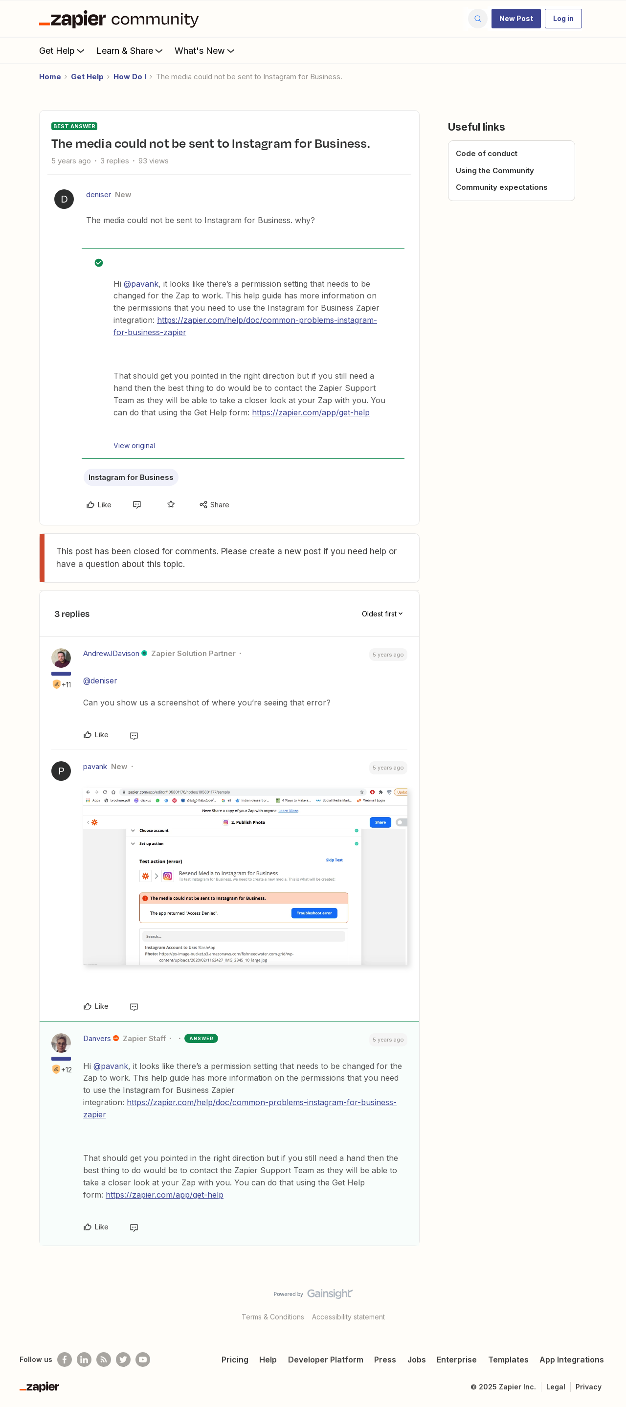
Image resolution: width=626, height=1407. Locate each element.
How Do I (129, 76)
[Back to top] (606, 1302)
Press (385, 1359)
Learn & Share (130, 50)
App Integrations (571, 1359)
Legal (555, 1387)
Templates (508, 1359)
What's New (206, 50)
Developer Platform (325, 1359)
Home (50, 76)
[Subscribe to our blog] (103, 1359)
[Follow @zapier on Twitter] (123, 1359)
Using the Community (495, 170)
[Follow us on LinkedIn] (84, 1359)
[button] (516, 18)
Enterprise (457, 1359)
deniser (98, 194)
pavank (95, 766)
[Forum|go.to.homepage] (121, 18)
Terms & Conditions (273, 1317)
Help (268, 1359)
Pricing (235, 1359)
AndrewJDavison (111, 653)
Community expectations (502, 187)
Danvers (97, 1038)
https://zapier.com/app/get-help (311, 412)
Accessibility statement (348, 1317)
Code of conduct (486, 153)
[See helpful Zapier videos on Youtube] (142, 1359)
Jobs (416, 1359)
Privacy (589, 1387)
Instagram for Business (131, 477)
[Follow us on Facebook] (64, 1359)
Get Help (63, 50)
